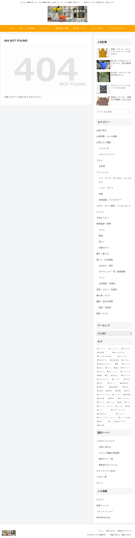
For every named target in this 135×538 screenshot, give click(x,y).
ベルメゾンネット (107, 154)
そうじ (102, 230)
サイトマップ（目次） (106, 471)
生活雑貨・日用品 (107, 283)
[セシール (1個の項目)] (111, 402)
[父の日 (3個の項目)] (100, 368)
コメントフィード (104, 511)
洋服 (101, 194)
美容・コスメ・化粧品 (106, 289)
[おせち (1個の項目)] (127, 391)
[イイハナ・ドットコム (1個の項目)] (105, 406)
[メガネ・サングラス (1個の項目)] (121, 410)
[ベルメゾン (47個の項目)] (101, 349)
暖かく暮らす (102, 254)
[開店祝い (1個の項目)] (102, 387)
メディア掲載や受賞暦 (109, 453)
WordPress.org (103, 517)
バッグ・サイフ (106, 188)
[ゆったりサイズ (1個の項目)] (124, 398)
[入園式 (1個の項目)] (100, 391)
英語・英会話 (105, 307)
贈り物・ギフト (103, 295)
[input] (114, 111)
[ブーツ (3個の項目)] (108, 368)
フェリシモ (104, 148)
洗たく (102, 242)
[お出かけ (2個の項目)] (115, 375)
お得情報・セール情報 (106, 136)
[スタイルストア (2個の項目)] (103, 379)
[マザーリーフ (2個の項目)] (126, 368)
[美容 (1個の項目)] (101, 421)
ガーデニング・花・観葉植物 (112, 271)
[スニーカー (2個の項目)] (117, 379)
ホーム (99, 483)
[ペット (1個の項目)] (103, 410)
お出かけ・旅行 (106, 265)
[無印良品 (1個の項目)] (127, 395)
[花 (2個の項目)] (107, 375)
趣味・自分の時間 (104, 301)
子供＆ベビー (102, 218)
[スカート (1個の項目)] (113, 383)
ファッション (102, 172)
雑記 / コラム (102, 313)
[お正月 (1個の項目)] (127, 379)
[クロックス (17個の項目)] (126, 349)
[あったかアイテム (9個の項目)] (122, 352)
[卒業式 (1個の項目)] (109, 391)
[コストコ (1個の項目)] (101, 402)
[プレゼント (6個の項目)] (126, 360)
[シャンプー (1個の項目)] (117, 395)
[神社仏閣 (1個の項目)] (101, 398)
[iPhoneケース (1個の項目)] (105, 414)
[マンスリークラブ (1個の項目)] (103, 395)
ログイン (100, 499)
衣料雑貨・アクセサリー (110, 200)
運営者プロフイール (108, 465)
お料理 (102, 166)
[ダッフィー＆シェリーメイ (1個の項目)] (106, 417)
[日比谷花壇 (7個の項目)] (114, 360)
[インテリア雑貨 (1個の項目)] (125, 417)
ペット (102, 277)
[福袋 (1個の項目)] (119, 402)
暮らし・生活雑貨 (104, 260)
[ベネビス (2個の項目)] (101, 371)
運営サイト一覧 (106, 459)
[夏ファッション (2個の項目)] (112, 371)
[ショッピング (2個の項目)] (126, 371)
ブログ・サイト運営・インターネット (113, 206)
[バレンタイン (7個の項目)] (124, 356)
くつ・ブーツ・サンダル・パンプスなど (115, 180)
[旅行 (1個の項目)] (128, 406)
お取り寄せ (101, 130)
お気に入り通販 (103, 142)
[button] (130, 112)
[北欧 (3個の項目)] (116, 368)
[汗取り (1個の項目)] (112, 398)
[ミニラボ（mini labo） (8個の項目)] (106, 356)
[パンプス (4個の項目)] (126, 364)
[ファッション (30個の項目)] (114, 349)
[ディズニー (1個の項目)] (123, 414)
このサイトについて (105, 441)
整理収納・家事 (103, 224)
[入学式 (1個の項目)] (127, 387)
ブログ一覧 (101, 477)
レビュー (100, 212)
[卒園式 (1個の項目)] (118, 391)
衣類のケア (104, 248)
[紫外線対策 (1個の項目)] (114, 387)
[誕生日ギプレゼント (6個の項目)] (105, 364)
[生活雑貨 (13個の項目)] (103, 352)
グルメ (99, 160)
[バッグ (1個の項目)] (128, 402)
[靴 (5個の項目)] (117, 364)
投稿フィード (102, 505)
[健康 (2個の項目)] (99, 375)
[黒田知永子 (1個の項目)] (125, 383)
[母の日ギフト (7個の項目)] (102, 360)
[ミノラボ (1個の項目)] (120, 406)
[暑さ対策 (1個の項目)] (114, 425)
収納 (101, 236)
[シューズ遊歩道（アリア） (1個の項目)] (120, 421)
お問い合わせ (105, 447)
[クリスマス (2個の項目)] (126, 375)
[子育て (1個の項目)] (101, 383)
